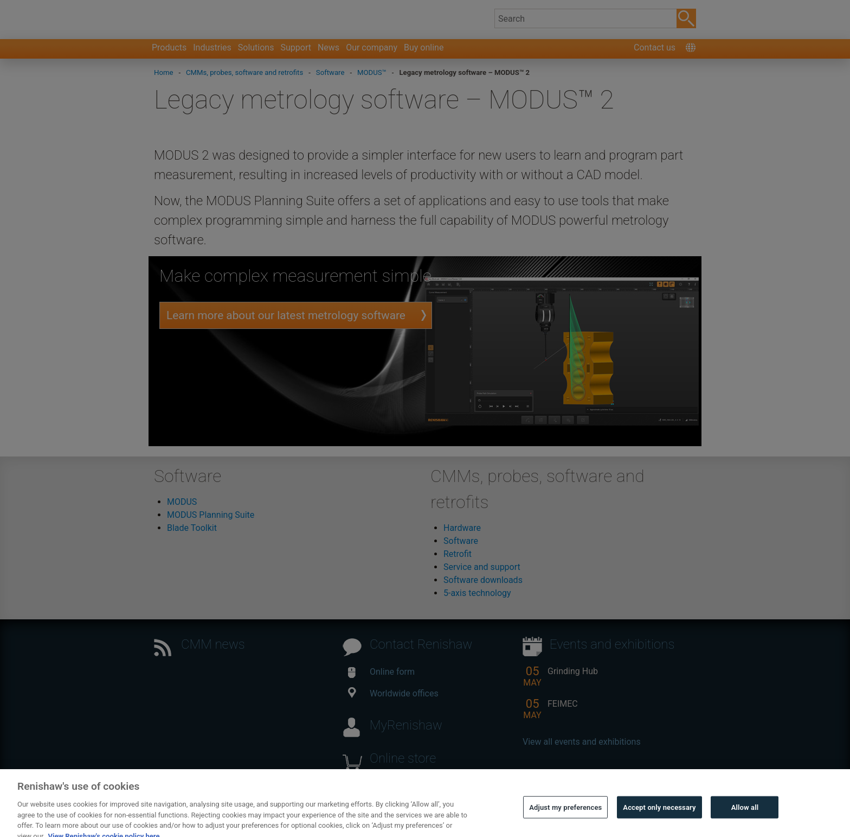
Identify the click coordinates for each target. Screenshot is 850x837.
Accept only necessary (659, 821)
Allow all (745, 821)
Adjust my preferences (565, 821)
